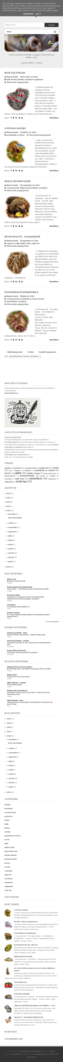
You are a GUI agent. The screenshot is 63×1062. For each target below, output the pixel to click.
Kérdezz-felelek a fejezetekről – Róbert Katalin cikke (26, 635)
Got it (38, 14)
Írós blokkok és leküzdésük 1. (25, 933)
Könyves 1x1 (11, 579)
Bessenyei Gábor (13, 595)
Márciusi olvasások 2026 (16, 581)
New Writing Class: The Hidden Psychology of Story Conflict (29, 669)
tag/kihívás (38, 79)
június (10, 540)
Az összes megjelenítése (52, 621)
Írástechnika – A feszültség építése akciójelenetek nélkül (28, 589)
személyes (29, 79)
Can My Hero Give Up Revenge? (18, 677)
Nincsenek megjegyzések (17, 82)
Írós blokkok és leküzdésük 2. (21, 292)
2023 (8, 502)
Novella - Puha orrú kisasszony (26, 922)
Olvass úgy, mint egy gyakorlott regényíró (22, 652)
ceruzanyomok (13, 188)
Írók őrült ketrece (11, 393)
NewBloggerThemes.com (41, 1054)
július (10, 536)
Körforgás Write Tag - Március (26, 945)
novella (52, 476)
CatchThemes (16, 1054)
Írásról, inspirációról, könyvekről (19, 587)
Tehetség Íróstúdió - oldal (17, 633)
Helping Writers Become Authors (19, 667)
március (11, 553)
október (11, 523)
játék (8, 79)
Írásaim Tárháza (13, 613)
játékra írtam (26, 243)
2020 (8, 510)
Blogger (52, 1051)
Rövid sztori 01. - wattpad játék (22, 236)
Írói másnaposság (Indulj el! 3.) (18, 607)
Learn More (28, 14)
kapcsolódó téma (50, 473)
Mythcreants (12, 675)
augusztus (12, 532)
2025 (8, 493)
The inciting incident (14, 684)
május (10, 544)
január (10, 561)
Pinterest (27, 17)
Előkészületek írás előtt (23, 956)
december (12, 514)
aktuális (7, 468)
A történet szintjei (15, 128)
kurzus (43, 476)
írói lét (41, 299)
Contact (36, 17)
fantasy (17, 470)
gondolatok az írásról (15, 135)
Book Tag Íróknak (14, 73)
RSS (40, 17)
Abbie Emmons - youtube (16, 683)
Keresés (52, 25)
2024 (8, 498)
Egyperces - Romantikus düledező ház (28, 1017)
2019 (8, 567)
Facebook (23, 17)
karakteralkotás (9, 476)
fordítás (28, 470)
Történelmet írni (20, 982)
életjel (22, 188)
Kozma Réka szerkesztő (16, 650)
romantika (8, 479)
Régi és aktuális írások (17, 181)
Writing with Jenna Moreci (17, 690)
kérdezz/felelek (17, 79)
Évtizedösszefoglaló (22, 994)
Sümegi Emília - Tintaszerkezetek (30, 1051)
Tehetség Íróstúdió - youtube (18, 641)
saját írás (35, 243)
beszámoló (17, 468)
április (10, 549)
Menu (31, 32)
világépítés (8, 482)
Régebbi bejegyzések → (48, 352)
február (11, 557)
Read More (54, 118)
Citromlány (11, 605)
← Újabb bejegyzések (13, 352)
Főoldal (31, 352)
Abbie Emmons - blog (15, 700)
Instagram (31, 17)
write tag (21, 481)
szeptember (13, 527)
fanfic (10, 470)
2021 (8, 506)
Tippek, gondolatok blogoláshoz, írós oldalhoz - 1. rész (34, 1005)
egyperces (11, 243)
